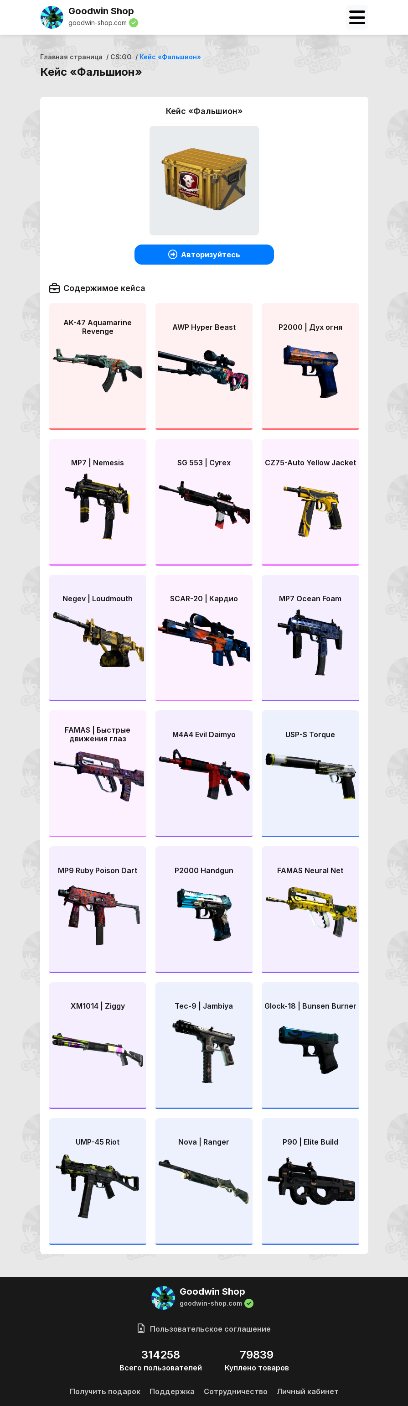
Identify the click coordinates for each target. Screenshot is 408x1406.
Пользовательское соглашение (204, 1328)
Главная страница (71, 57)
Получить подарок (105, 1391)
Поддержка (172, 1391)
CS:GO (121, 57)
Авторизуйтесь (204, 254)
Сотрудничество (236, 1391)
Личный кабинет (308, 1391)
